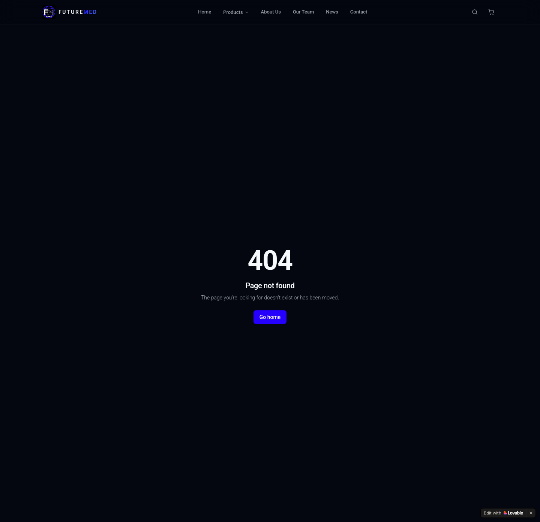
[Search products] (475, 12)
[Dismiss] (531, 512)
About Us (271, 12)
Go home (270, 317)
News (332, 12)
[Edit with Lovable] (503, 512)
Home (204, 12)
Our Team (303, 12)
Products (236, 12)
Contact (359, 12)
